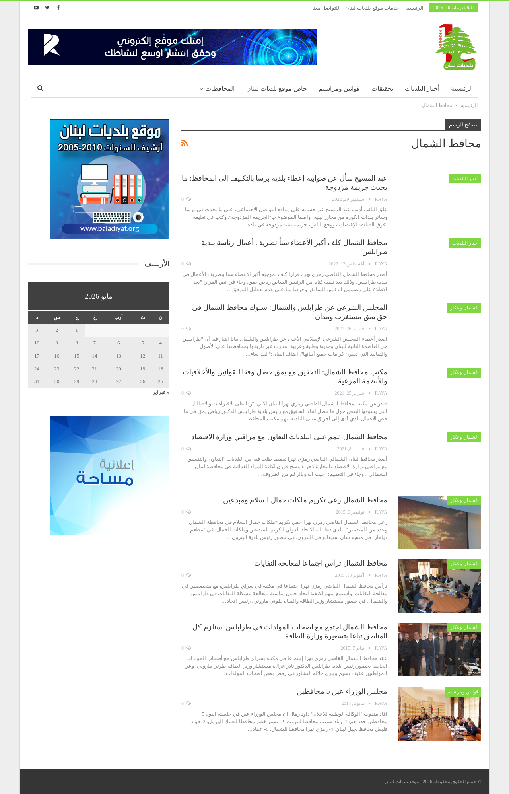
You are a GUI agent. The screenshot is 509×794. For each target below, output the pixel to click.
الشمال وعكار (464, 308)
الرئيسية (414, 8)
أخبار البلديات (422, 88)
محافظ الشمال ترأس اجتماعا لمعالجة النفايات (321, 563)
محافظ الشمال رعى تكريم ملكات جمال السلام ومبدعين (305, 500)
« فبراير (161, 392)
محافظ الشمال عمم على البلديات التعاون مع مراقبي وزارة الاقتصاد (289, 437)
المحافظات (220, 88)
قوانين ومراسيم (339, 88)
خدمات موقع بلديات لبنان (372, 8)
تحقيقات (382, 88)
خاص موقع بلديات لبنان (276, 88)
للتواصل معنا (325, 8)
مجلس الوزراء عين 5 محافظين (342, 691)
